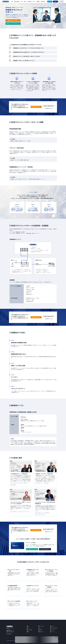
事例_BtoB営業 (13, 484)
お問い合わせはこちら (36, 106)
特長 (12, 1)
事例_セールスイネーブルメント (24, 511)
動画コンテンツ (16, 511)
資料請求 (55, 1)
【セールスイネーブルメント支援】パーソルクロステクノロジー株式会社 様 (20, 502)
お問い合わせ (49, 1)
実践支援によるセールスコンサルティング (33, 573)
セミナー (34, 1)
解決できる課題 (16, 1)
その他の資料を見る (45, 549)
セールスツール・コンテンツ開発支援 (52, 589)
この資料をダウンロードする (32, 549)
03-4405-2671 (49, 106)
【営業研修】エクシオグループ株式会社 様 (44, 473)
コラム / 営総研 (41, 626)
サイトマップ (53, 631)
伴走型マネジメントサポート (14, 573)
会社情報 (38, 1)
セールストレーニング (33, 603)
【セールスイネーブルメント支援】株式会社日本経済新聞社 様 (45, 502)
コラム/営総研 (29, 1)
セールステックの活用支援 (14, 603)
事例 (25, 1)
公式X (58, 640)
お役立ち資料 (43, 1)
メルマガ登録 (61, 1)
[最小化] (57, 637)
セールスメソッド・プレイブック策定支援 (52, 573)
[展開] (55, 637)
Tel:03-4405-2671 (9, 633)
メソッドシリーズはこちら (14, 23)
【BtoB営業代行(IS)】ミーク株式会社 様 (18, 473)
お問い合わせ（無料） (14, 20)
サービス (21, 1)
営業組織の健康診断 (14, 589)
